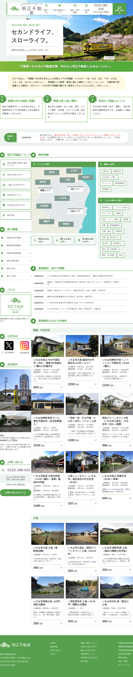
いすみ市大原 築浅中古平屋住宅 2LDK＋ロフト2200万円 (70, 303)
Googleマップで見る (8, 440)
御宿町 (66, 224)
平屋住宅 (119, 231)
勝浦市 (47, 221)
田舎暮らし (118, 243)
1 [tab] (62, 58)
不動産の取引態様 (125, 643)
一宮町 (67, 180)
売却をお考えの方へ (89, 647)
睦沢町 (43, 182)
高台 (121, 255)
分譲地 (118, 213)
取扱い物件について (89, 643)
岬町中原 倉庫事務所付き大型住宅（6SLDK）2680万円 (69, 297)
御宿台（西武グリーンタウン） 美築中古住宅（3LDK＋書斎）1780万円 (76, 290)
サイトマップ (123, 665)
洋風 (104, 237)
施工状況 (84, 661)
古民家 (125, 219)
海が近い (105, 243)
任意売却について (88, 654)
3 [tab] (70, 58)
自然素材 (113, 249)
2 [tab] (66, 58)
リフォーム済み (121, 207)
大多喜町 (44, 206)
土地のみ (105, 171)
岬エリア (75, 189)
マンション (106, 183)
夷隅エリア (45, 190)
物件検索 (54, 647)
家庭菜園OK (115, 225)
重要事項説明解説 (125, 647)
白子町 (74, 171)
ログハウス (106, 213)
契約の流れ (123, 657)
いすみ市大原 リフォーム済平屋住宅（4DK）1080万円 (69, 309)
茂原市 (52, 172)
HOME (53, 643)
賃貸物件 (105, 189)
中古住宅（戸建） (109, 177)
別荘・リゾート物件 (110, 219)
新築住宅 (117, 171)
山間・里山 (106, 231)
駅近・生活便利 (108, 255)
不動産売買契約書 (125, 650)
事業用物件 (119, 183)
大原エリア (75, 211)
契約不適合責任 (124, 654)
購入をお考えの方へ (89, 650)
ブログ (53, 654)
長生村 (86, 177)
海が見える (114, 237)
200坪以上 (106, 207)
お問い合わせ (55, 650)
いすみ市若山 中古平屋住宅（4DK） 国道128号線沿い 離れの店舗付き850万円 (79, 276)
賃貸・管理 (123, 661)
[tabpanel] (66, 30)
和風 (104, 225)
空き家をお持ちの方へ (90, 657)
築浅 (104, 249)
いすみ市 (62, 198)
